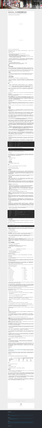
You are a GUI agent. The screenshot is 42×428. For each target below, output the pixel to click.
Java (20, 418)
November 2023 (20, 422)
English (16, 418)
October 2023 (23, 422)
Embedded (15, 418)
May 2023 (25, 422)
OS (27, 418)
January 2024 (15, 422)
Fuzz (17, 418)
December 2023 (17, 422)
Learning (23, 418)
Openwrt (28, 418)
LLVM (21, 418)
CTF (8, 418)
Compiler (10, 418)
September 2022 (30, 422)
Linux (24, 418)
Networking (26, 418)
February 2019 (9, 423)
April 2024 (10, 422)
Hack (10, 412)
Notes (11, 412)
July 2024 (8, 422)
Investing (19, 418)
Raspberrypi (31, 418)
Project (12, 412)
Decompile (13, 418)
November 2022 (28, 422)
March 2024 (13, 422)
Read (12, 10)
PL (29, 418)
